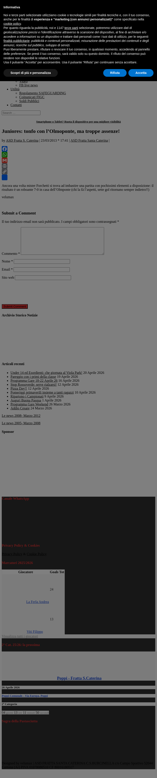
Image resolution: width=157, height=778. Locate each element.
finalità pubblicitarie (16, 41)
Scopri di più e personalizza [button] (30, 73)
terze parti (71, 28)
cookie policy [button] (12, 23)
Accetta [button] (141, 73)
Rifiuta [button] (115, 73)
